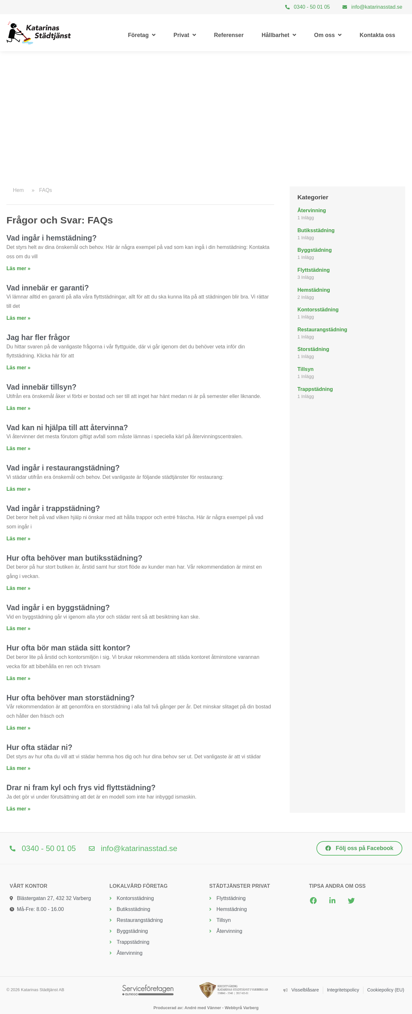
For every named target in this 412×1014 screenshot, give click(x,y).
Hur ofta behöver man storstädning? (70, 698)
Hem (18, 190)
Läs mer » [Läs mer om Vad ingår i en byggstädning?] (18, 628)
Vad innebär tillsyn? (41, 387)
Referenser (229, 35)
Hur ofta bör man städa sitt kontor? (68, 648)
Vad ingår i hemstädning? (51, 238)
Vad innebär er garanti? (47, 288)
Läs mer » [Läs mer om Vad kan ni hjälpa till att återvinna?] (18, 448)
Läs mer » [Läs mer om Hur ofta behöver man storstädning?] (18, 728)
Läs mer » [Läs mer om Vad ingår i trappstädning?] (18, 538)
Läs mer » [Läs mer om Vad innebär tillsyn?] (18, 408)
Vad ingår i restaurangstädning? (63, 468)
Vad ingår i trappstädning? (53, 508)
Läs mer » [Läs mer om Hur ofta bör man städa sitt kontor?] (18, 678)
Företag (141, 35)
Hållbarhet (279, 35)
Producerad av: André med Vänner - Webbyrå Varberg (206, 1007)
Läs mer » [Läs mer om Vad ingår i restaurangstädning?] (18, 489)
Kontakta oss (377, 35)
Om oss (328, 35)
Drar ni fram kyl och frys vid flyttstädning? (80, 787)
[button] (313, 900)
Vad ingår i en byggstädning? (58, 607)
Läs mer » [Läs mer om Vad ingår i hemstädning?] (18, 268)
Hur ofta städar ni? (39, 747)
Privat (184, 35)
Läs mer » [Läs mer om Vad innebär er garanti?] (18, 318)
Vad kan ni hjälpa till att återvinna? (67, 427)
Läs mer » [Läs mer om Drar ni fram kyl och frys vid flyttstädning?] (18, 808)
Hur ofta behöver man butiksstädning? (74, 558)
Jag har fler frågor (38, 337)
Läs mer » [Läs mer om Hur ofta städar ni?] (18, 768)
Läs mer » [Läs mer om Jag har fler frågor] (18, 367)
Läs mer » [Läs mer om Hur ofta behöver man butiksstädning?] (18, 588)
